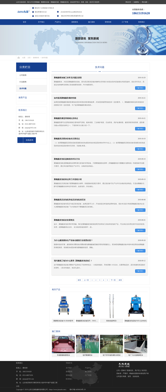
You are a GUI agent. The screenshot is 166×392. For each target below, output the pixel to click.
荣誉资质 (108, 22)
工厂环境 (125, 22)
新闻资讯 (74, 22)
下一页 (113, 280)
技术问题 (45, 57)
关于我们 (41, 22)
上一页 (86, 280)
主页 (29, 57)
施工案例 (91, 22)
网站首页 (129, 2)
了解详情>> (140, 88)
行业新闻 (22, 82)
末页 (120, 280)
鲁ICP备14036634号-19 (78, 389)
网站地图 (145, 2)
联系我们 (141, 22)
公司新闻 (22, 75)
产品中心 (58, 22)
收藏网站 (137, 2)
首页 (24, 22)
